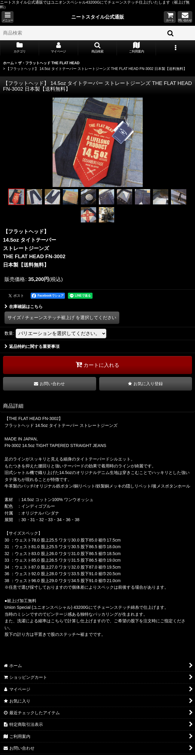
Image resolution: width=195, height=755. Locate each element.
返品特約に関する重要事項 (32, 346)
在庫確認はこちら (24, 306)
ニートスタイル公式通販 (97, 17)
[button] (8, 17)
